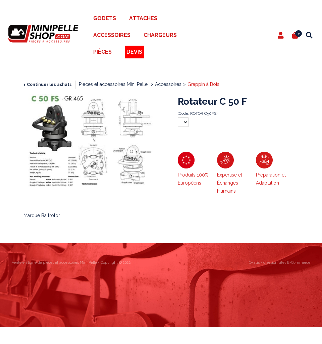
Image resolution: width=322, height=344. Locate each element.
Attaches (143, 18)
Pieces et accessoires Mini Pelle (114, 84)
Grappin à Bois (203, 84)
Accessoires (111, 35)
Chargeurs (160, 35)
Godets (104, 18)
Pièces (102, 52)
